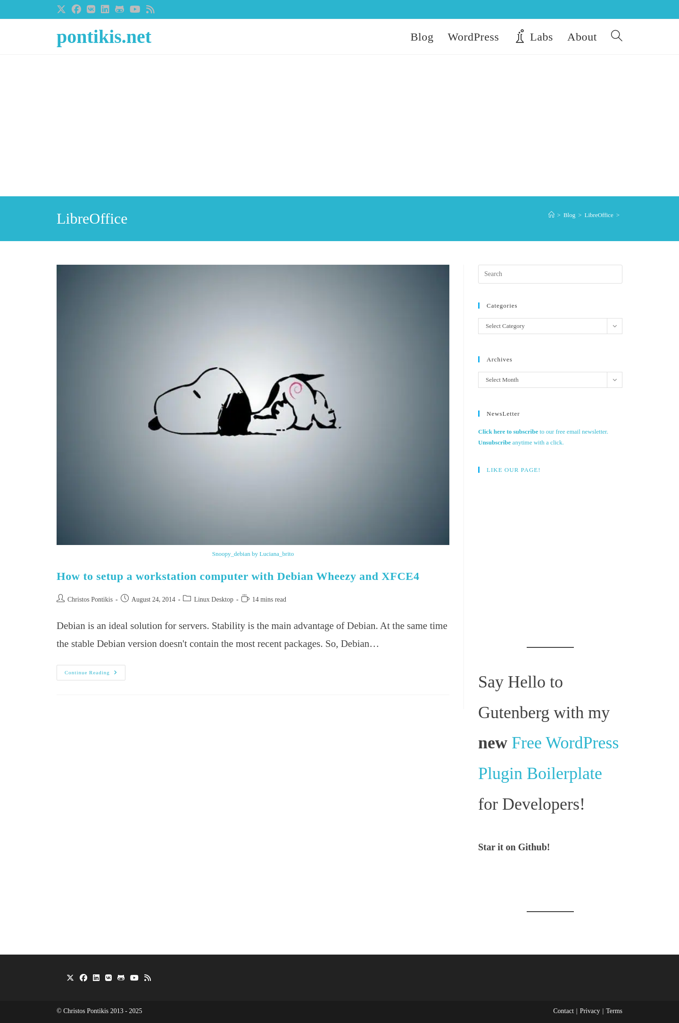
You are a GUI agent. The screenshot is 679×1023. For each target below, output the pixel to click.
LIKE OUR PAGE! (514, 469)
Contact (563, 1011)
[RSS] (147, 978)
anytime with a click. (521, 442)
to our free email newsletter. (543, 431)
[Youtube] (134, 978)
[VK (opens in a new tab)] (91, 9)
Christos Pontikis (90, 599)
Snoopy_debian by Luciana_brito (253, 553)
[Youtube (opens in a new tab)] (135, 9)
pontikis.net (104, 36)
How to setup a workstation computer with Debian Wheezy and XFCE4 (238, 576)
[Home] (551, 214)
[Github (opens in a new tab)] (119, 9)
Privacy (590, 1011)
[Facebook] (83, 978)
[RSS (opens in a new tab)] (150, 9)
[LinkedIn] (96, 978)
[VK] (108, 978)
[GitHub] (120, 978)
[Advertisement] (339, 125)
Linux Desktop (213, 599)
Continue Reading (95, 674)
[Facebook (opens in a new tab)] (76, 9)
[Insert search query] (550, 274)
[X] (70, 978)
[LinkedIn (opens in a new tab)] (105, 9)
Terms (614, 1011)
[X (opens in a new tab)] (63, 9)
